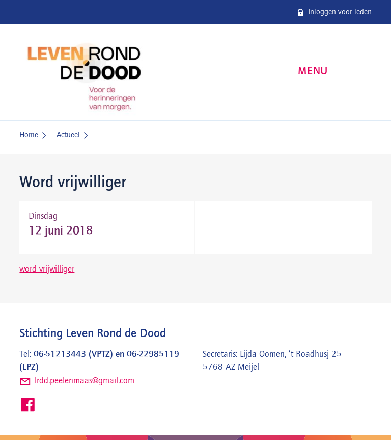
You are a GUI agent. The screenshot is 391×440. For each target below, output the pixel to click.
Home (28, 135)
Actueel (68, 135)
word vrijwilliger (46, 269)
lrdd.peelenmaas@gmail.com (84, 380)
